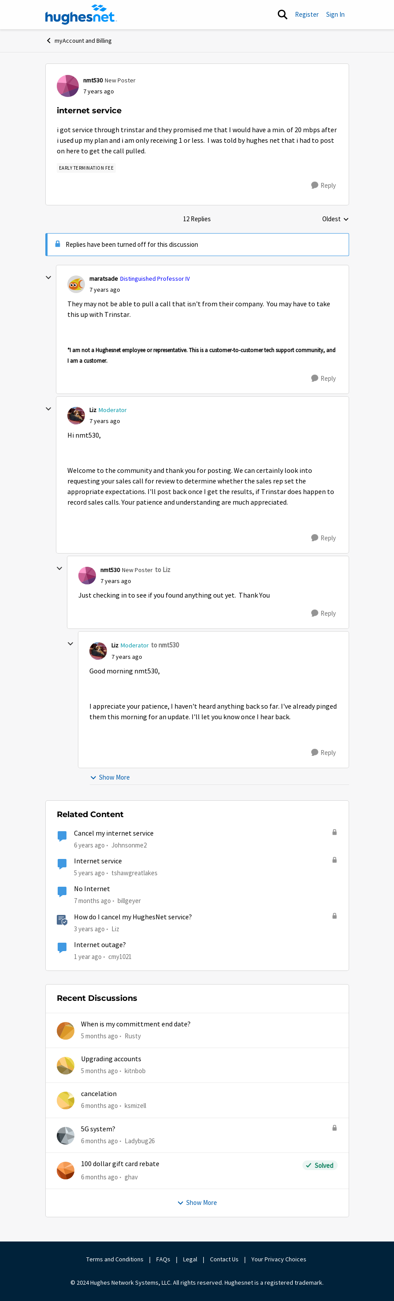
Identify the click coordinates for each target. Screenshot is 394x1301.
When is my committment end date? (136, 1024)
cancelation (99, 1093)
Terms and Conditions (115, 1259)
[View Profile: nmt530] (68, 86)
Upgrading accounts (111, 1059)
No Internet (92, 889)
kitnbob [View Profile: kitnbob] (135, 1071)
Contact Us (224, 1259)
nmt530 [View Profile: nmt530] (93, 80)
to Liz (162, 569)
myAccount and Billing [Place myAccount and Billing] (78, 41)
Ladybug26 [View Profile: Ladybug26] (140, 1140)
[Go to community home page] (81, 14)
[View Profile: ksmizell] (65, 1100)
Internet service (98, 861)
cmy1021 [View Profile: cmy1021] (120, 956)
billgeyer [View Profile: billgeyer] (129, 900)
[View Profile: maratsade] (76, 284)
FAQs (163, 1259)
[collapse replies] (48, 277)
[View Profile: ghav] (65, 1170)
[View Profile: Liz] (76, 415)
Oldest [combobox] (335, 219)
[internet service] (104, 289)
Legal (190, 1259)
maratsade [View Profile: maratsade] (103, 279)
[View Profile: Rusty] (65, 1031)
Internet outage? (100, 944)
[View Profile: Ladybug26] (65, 1136)
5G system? (98, 1129)
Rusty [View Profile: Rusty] (133, 1035)
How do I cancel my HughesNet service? (133, 917)
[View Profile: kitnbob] (65, 1065)
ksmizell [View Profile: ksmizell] (135, 1105)
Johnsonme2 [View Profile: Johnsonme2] (129, 845)
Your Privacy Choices (279, 1259)
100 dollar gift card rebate (120, 1164)
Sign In (335, 14)
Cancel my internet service (114, 833)
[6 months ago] (99, 1106)
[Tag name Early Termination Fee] (86, 168)
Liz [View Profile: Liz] (92, 410)
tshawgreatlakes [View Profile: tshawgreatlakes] (134, 873)
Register (307, 14)
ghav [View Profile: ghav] (131, 1177)
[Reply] (323, 185)
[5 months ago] (99, 1036)
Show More (110, 777)
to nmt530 (165, 645)
